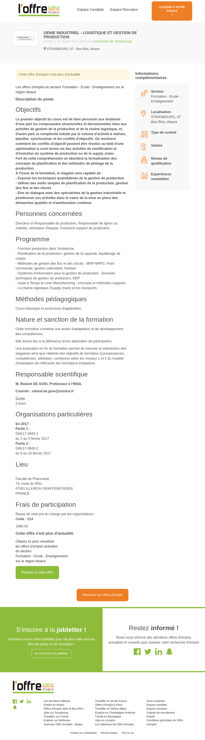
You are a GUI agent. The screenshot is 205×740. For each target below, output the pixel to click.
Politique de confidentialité (83, 733)
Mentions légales (109, 733)
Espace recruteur (157, 708)
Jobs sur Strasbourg (56, 712)
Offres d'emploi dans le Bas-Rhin (63, 708)
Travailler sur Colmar (56, 716)
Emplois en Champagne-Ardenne (115, 712)
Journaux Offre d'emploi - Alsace (63, 724)
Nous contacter (156, 700)
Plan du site (128, 733)
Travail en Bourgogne (108, 716)
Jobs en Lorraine (105, 720)
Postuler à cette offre (37, 572)
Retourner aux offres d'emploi (102, 594)
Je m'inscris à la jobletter (51, 653)
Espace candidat (157, 704)
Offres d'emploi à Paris (108, 704)
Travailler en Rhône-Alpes (110, 708)
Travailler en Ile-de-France (111, 700)
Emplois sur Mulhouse (57, 720)
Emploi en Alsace (54, 704)
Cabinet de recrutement (161, 712)
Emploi (151, 716)
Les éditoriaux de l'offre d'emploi (114, 724)
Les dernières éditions (57, 700)
